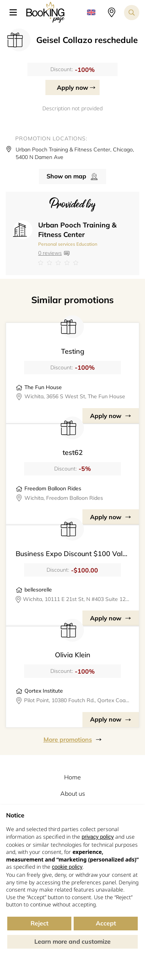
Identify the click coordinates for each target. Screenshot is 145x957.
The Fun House (43, 387)
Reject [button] (39, 923)
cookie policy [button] (67, 867)
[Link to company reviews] (85, 263)
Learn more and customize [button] (72, 941)
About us (72, 793)
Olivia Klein (72, 654)
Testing (72, 351)
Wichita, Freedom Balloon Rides (63, 497)
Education (86, 244)
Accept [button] (106, 923)
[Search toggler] (131, 12)
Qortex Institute (43, 690)
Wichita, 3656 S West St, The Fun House (74, 396)
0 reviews (50, 253)
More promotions (68, 739)
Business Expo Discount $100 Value (73, 553)
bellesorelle (38, 589)
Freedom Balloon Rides (52, 488)
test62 (73, 452)
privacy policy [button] (98, 837)
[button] (16, 12)
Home (72, 777)
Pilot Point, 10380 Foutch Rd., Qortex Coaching (76, 700)
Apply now (72, 87)
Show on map (66, 176)
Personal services (56, 244)
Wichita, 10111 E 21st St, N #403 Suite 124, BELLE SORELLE (76, 599)
